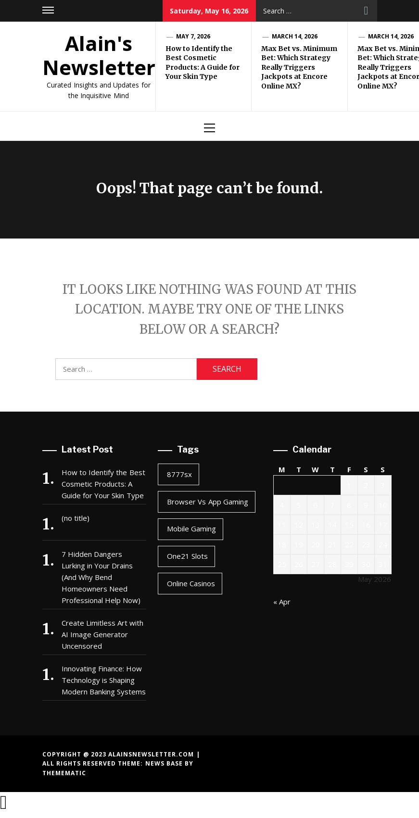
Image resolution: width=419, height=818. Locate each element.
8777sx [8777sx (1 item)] (179, 474)
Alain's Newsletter (98, 55)
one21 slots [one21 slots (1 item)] (187, 556)
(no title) (75, 518)
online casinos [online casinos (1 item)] (191, 583)
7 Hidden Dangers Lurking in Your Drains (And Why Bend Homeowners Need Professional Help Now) (101, 577)
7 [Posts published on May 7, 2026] (332, 505)
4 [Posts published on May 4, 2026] (281, 505)
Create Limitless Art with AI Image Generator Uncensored (103, 634)
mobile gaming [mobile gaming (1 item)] (191, 528)
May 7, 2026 (193, 36)
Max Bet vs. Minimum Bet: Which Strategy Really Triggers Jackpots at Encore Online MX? (299, 67)
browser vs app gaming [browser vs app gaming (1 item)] (207, 501)
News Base (165, 763)
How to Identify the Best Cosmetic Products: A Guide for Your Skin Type (202, 62)
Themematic (64, 773)
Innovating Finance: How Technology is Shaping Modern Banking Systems (104, 680)
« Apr (282, 601)
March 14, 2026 (295, 36)
